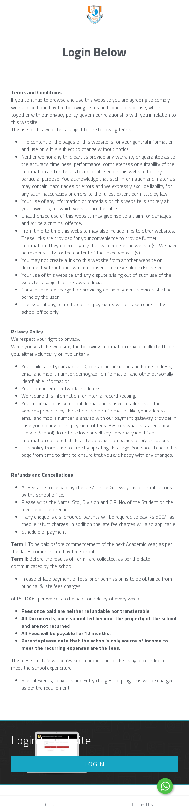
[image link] (94, 14)
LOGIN (94, 764)
